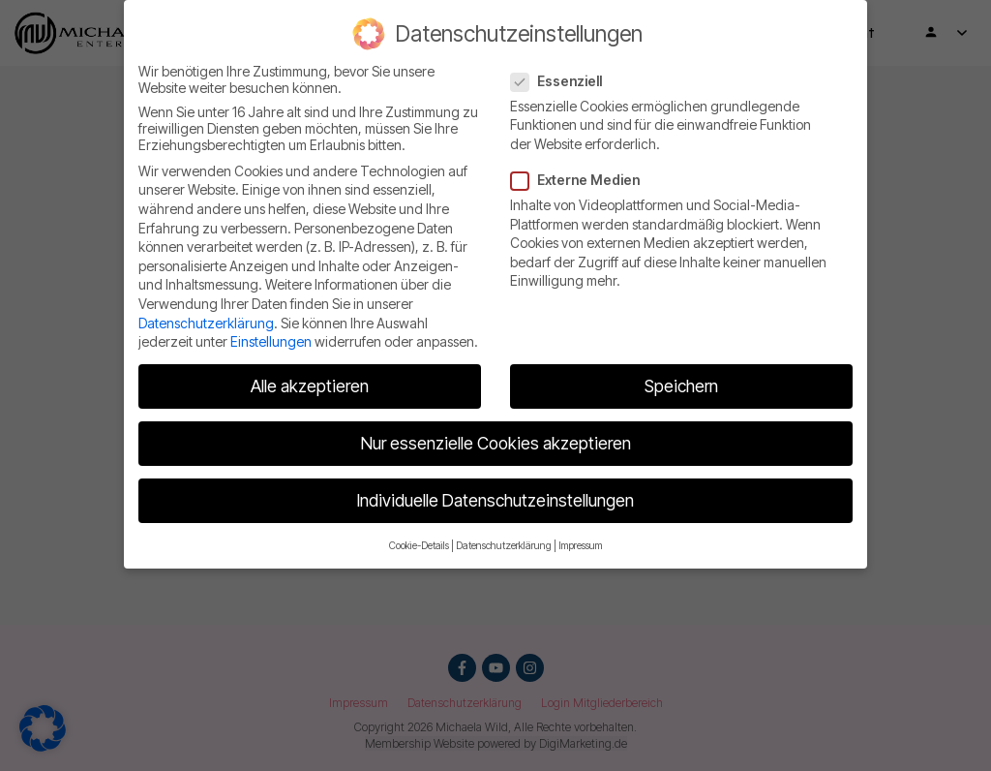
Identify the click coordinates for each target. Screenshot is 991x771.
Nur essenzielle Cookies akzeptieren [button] (496, 443)
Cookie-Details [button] (419, 546)
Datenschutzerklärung (206, 323)
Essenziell (562, 81)
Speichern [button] (681, 386)
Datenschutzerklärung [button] (504, 546)
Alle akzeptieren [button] (310, 386)
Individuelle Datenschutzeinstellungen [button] (495, 500)
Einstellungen (271, 341)
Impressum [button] (580, 546)
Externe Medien (581, 179)
